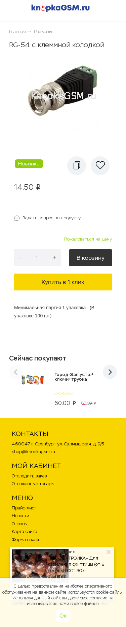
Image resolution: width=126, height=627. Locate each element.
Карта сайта (24, 531)
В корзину (90, 257)
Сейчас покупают (38, 358)
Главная (17, 31)
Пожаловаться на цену (88, 239)
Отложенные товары (33, 484)
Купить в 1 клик (63, 282)
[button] (76, 165)
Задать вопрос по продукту (52, 218)
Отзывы (20, 524)
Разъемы (43, 31)
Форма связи (25, 539)
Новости (20, 516)
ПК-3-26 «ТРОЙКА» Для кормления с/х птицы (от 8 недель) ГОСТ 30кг (76, 564)
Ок (63, 615)
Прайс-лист (24, 508)
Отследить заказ (29, 476)
